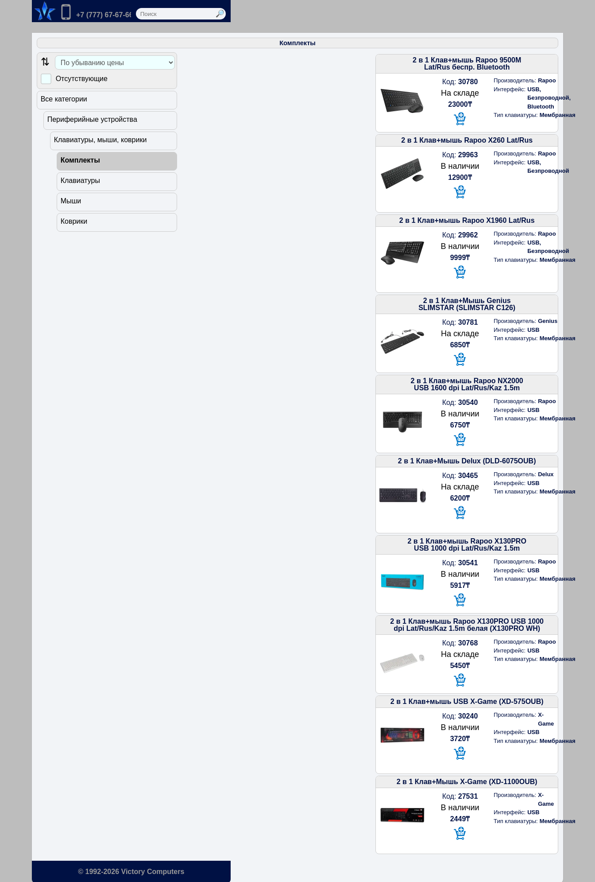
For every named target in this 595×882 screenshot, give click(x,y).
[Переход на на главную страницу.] (44, 11)
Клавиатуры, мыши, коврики (102, 136)
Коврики (76, 218)
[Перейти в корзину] (156, 11)
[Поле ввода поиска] (424, 13)
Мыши (73, 198)
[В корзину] (386, 108)
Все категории (66, 96)
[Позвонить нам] (97, 13)
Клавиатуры (82, 177)
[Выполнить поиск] (504, 13)
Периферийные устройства (94, 116)
